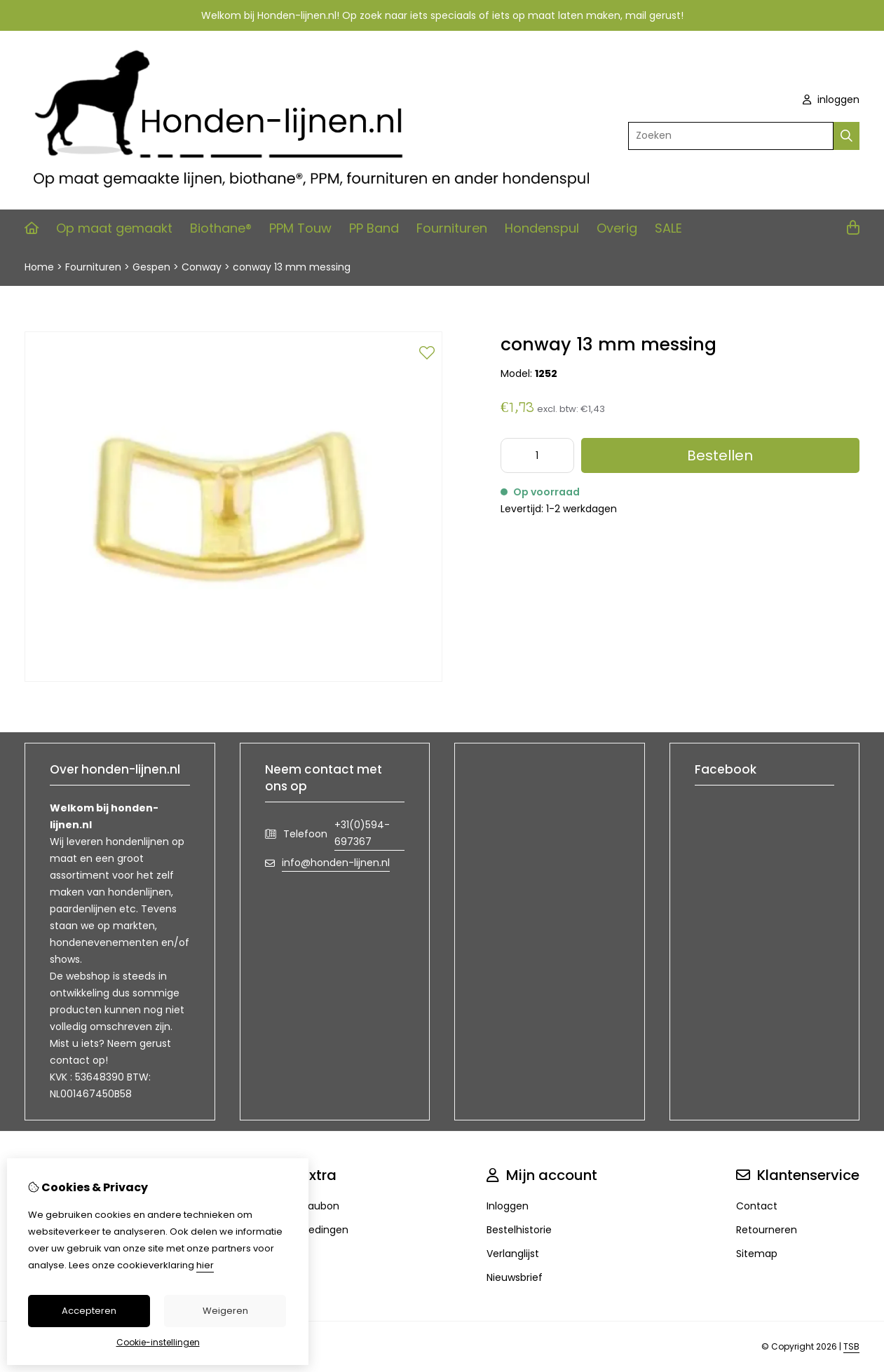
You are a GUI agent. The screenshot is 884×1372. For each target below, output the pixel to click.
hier (205, 1265)
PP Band (374, 228)
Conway (202, 267)
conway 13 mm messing (292, 267)
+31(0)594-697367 (362, 833)
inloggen (831, 99)
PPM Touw (300, 228)
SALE (668, 228)
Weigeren (225, 1310)
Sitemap (756, 1254)
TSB (851, 1346)
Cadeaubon (310, 1206)
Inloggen (508, 1206)
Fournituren (451, 228)
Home (39, 267)
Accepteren (89, 1310)
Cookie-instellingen (158, 1342)
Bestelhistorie (519, 1230)
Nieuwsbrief (515, 1277)
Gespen (151, 267)
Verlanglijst (513, 1254)
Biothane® (221, 228)
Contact (756, 1206)
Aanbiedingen (314, 1230)
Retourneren (766, 1230)
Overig (617, 228)
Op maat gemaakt (114, 228)
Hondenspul (542, 228)
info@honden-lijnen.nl (336, 863)
